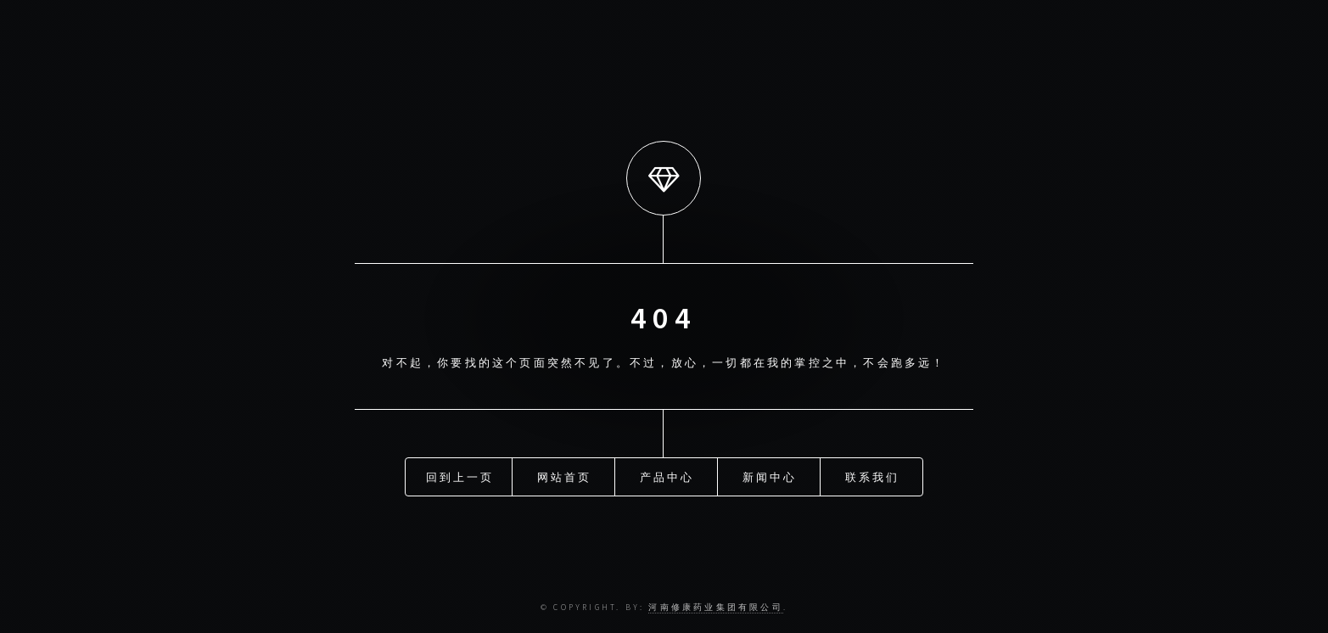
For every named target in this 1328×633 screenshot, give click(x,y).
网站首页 (564, 477)
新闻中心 (770, 477)
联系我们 (872, 477)
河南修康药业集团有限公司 (715, 607)
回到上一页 (460, 477)
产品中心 (667, 477)
